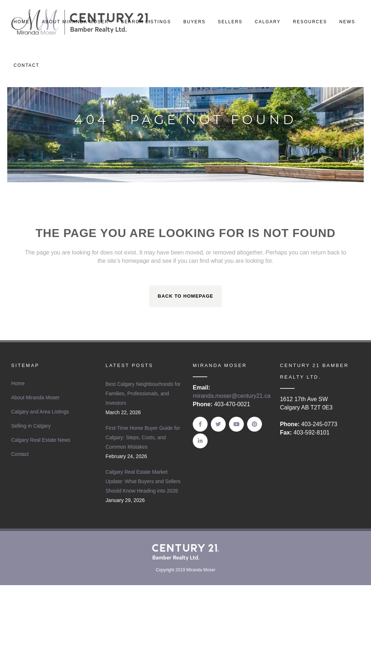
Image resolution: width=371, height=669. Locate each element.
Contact (20, 454)
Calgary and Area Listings (40, 412)
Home (18, 383)
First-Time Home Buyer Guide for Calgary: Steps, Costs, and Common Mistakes (142, 437)
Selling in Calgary (31, 426)
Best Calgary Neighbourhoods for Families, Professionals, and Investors (142, 393)
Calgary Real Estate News (40, 440)
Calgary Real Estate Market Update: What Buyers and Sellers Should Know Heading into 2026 (142, 481)
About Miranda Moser (35, 397)
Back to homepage (185, 296)
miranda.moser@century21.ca (232, 396)
